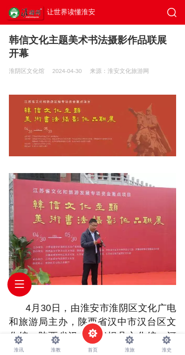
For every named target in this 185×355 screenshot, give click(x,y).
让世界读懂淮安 (71, 12)
